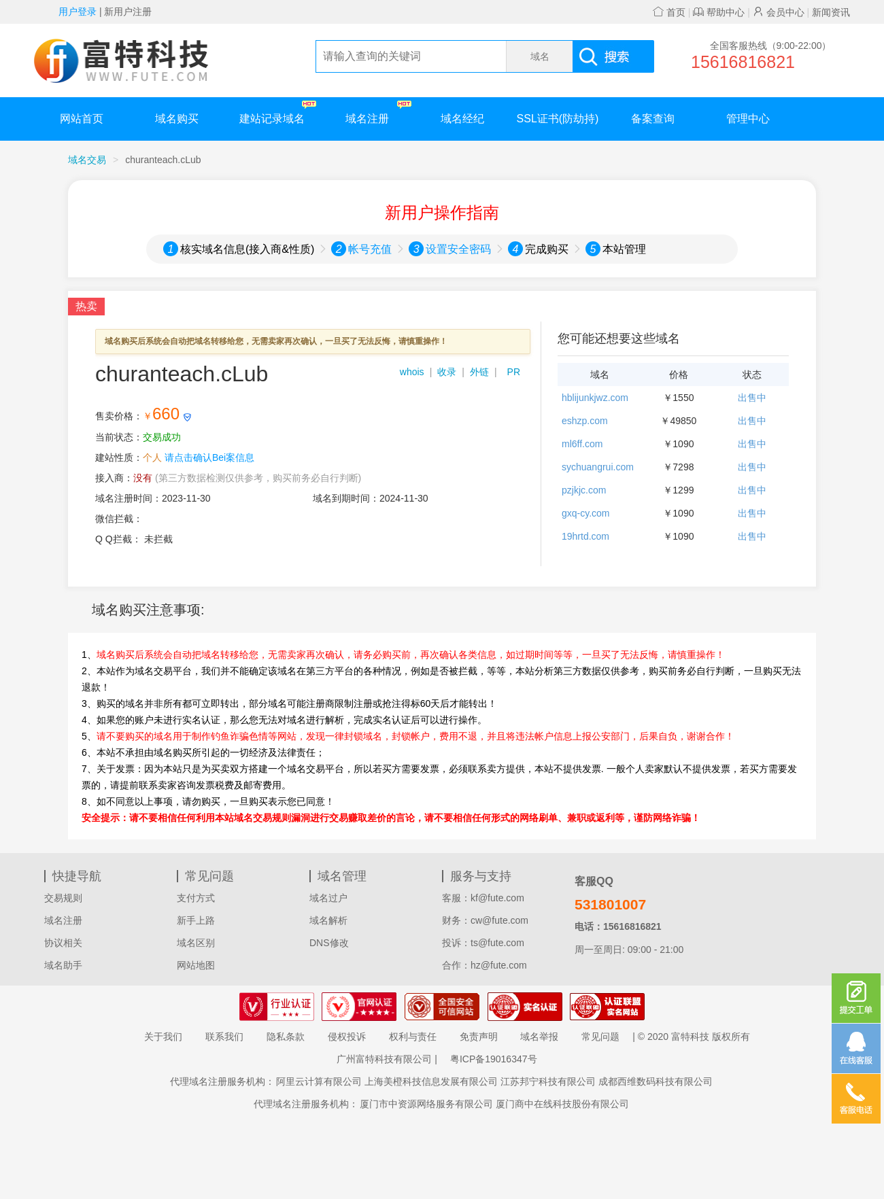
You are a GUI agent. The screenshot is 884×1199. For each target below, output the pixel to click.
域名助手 (63, 965)
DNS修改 (329, 942)
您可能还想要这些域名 (619, 338)
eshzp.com (585, 420)
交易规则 (63, 897)
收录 (446, 371)
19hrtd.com (585, 536)
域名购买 (177, 118)
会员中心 (778, 12)
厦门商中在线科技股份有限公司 (562, 1103)
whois (412, 371)
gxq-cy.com (586, 513)
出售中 (752, 397)
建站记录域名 (277, 112)
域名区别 (196, 942)
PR (513, 371)
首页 (669, 12)
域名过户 (328, 897)
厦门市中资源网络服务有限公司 (426, 1103)
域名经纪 (462, 118)
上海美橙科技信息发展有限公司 (431, 1081)
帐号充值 (370, 249)
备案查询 (653, 118)
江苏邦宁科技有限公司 (548, 1081)
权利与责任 (413, 1036)
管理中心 (748, 118)
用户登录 (77, 11)
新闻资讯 (831, 12)
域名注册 (378, 112)
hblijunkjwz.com (595, 397)
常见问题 (600, 1036)
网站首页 (81, 118)
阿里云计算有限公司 (319, 1081)
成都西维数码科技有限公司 (655, 1081)
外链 (479, 371)
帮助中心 (719, 12)
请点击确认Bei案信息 (209, 457)
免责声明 (479, 1036)
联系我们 (224, 1036)
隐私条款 (286, 1036)
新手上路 (196, 920)
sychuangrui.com (598, 467)
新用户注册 (128, 11)
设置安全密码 (458, 249)
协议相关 (63, 942)
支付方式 (196, 897)
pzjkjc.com (584, 490)
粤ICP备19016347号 (493, 1059)
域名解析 (328, 920)
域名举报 (539, 1036)
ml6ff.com (582, 443)
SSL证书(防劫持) (558, 118)
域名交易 (87, 159)
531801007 (610, 904)
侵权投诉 (347, 1036)
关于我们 (163, 1036)
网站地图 (196, 965)
